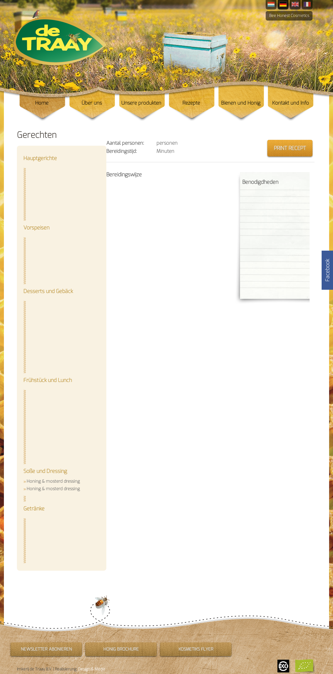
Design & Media (91, 669)
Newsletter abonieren (46, 649)
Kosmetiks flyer (196, 649)
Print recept (290, 148)
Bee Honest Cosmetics (289, 15)
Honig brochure (121, 649)
